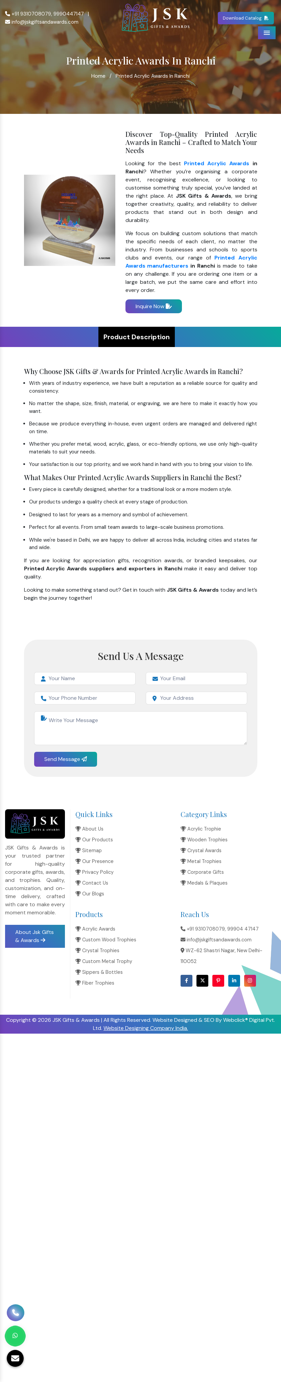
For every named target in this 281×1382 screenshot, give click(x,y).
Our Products (94, 840)
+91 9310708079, (28, 13)
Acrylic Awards (95, 929)
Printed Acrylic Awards (216, 163)
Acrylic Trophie (201, 829)
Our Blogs (89, 894)
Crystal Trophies (97, 950)
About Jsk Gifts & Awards (34, 936)
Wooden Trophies (204, 840)
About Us (89, 829)
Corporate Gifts (202, 872)
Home (98, 75)
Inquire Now (154, 306)
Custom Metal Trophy (103, 961)
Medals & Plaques (204, 883)
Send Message (65, 759)
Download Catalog (246, 18)
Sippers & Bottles (99, 972)
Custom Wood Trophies (105, 940)
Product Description (136, 336)
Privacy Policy (94, 872)
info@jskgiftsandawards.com (41, 22)
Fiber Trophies (94, 983)
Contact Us (91, 883)
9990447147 (68, 13)
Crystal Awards (201, 850)
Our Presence (94, 861)
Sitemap (88, 850)
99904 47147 (243, 929)
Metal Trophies (201, 861)
